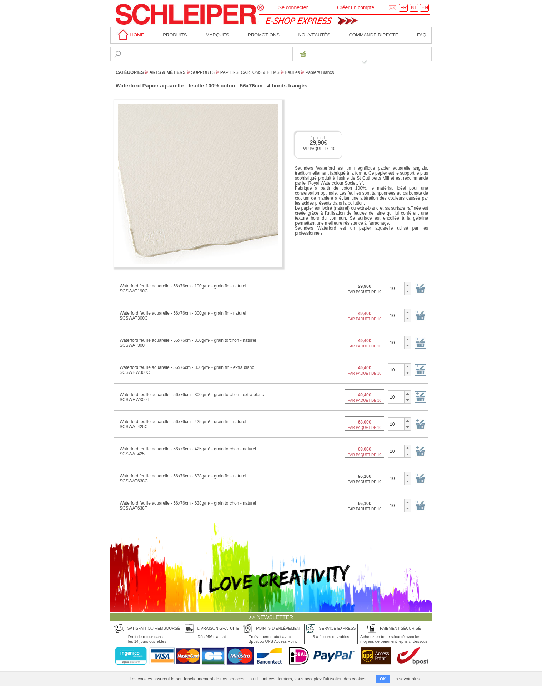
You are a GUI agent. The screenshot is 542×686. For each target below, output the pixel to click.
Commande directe (373, 34)
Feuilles (292, 72)
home (130, 34)
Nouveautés (314, 34)
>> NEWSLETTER (271, 617)
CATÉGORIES (130, 72)
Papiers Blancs (319, 72)
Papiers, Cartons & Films (250, 72)
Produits (175, 34)
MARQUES (217, 34)
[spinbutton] (396, 288)
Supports (203, 72)
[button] (407, 285)
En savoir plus (406, 678)
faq (421, 34)
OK (383, 679)
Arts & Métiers (167, 72)
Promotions (264, 34)
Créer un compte (355, 7)
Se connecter (293, 7)
